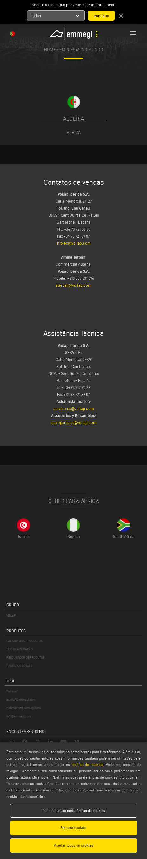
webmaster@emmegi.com (23, 708)
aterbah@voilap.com (73, 285)
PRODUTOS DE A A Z (19, 666)
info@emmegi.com (18, 716)
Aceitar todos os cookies (73, 845)
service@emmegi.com (20, 699)
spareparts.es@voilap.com (73, 422)
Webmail (12, 691)
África (74, 132)
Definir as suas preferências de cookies (73, 810)
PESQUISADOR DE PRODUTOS (25, 657)
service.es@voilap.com (73, 408)
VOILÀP (11, 615)
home (50, 49)
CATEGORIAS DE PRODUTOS (24, 641)
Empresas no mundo (81, 49)
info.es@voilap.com (73, 243)
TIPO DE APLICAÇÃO (19, 649)
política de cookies (88, 764)
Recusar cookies (73, 828)
